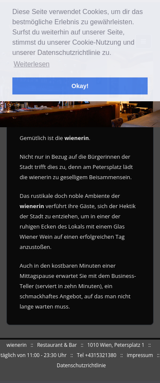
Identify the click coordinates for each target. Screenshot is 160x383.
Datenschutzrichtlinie (81, 365)
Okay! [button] (80, 86)
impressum (140, 355)
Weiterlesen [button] (31, 64)
